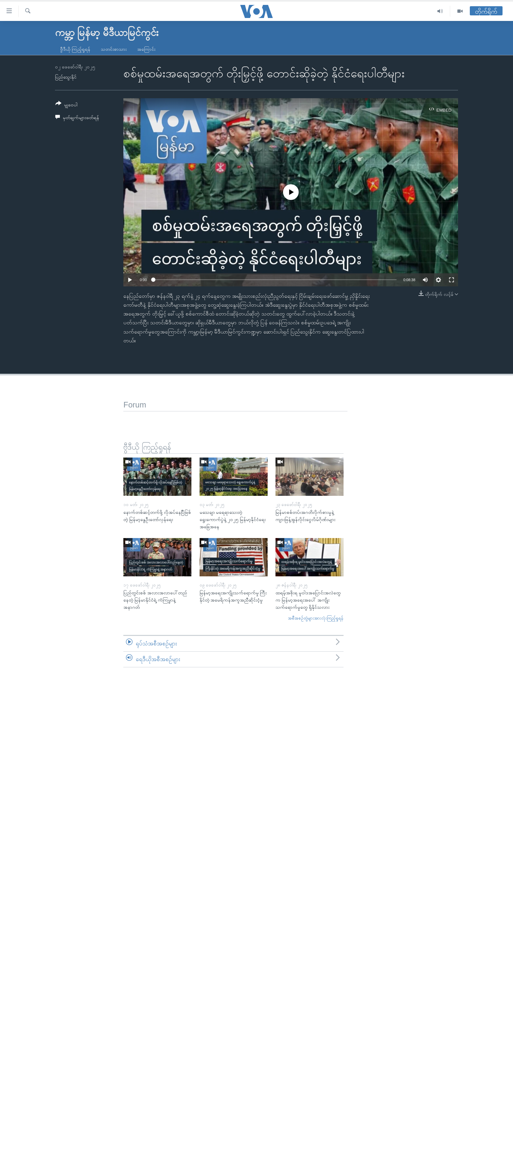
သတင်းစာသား (114, 49)
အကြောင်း (146, 49)
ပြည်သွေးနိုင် (66, 77)
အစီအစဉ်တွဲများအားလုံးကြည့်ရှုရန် (316, 618)
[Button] (66, 105)
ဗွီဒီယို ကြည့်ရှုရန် (75, 49)
